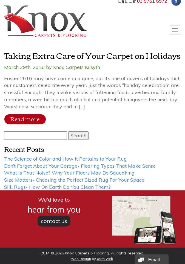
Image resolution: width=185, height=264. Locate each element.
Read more (25, 119)
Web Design (81, 259)
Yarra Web (104, 259)
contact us (54, 220)
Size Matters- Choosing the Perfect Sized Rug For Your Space (74, 180)
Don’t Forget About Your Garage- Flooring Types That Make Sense (80, 166)
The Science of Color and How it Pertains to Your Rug (65, 159)
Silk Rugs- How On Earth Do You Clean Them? (57, 187)
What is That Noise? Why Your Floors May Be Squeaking (69, 173)
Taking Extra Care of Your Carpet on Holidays (92, 55)
